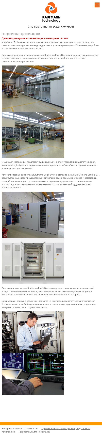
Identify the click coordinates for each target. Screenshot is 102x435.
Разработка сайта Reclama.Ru (34, 432)
